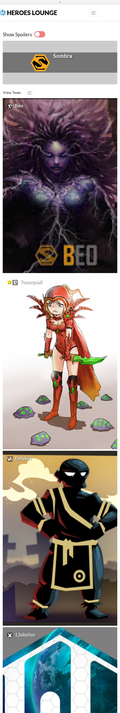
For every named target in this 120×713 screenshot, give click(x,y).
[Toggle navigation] (93, 13)
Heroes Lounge (28, 12)
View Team (12, 92)
